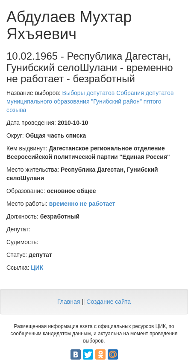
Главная (68, 301)
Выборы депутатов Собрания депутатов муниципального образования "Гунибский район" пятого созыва (89, 101)
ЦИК (37, 267)
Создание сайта (108, 301)
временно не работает (82, 203)
